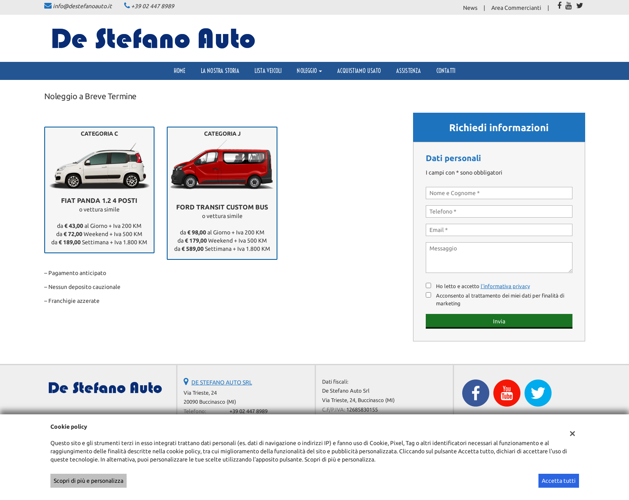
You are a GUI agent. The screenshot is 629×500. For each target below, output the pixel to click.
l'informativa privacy (505, 286)
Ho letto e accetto (483, 286)
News (470, 8)
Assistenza (408, 71)
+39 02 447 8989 (152, 6)
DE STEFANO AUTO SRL (221, 382)
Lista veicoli (268, 71)
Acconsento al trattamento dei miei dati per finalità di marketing (500, 300)
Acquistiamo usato (359, 71)
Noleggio (309, 71)
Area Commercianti (516, 8)
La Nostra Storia (220, 71)
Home (180, 71)
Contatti (446, 71)
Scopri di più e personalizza (88, 480)
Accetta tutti (559, 480)
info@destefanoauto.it (82, 6)
